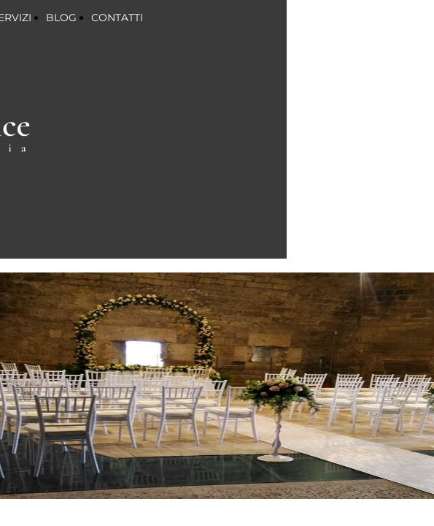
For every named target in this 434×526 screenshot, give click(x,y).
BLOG (61, 17)
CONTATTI (117, 17)
